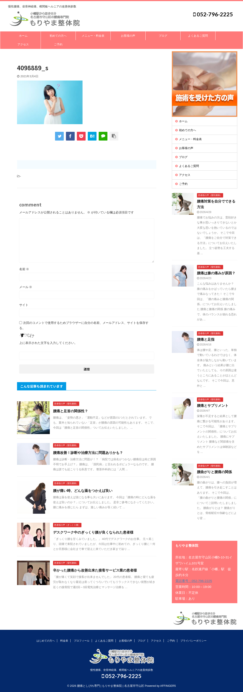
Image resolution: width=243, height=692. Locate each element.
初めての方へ (58, 35)
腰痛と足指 (205, 339)
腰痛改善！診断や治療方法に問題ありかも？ (88, 453)
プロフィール (82, 640)
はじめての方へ (45, 640)
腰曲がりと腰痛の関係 (214, 472)
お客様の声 (128, 35)
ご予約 (58, 44)
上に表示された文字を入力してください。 (48, 343)
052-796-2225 (213, 14)
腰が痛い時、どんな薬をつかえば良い (82, 491)
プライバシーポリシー (193, 640)
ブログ (163, 35)
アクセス (23, 44)
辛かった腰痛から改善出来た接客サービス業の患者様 (95, 570)
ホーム (23, 35)
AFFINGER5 (168, 685)
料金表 (64, 640)
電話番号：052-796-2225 (193, 581)
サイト (23, 305)
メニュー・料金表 (93, 35)
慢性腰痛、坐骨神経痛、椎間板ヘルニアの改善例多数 (121, 669)
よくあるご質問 (198, 35)
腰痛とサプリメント (212, 405)
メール (25, 287)
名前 (24, 269)
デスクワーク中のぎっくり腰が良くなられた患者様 (93, 532)
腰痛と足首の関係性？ (70, 411)
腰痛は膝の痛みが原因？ (216, 273)
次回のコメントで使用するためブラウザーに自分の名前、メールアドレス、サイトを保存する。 (83, 325)
